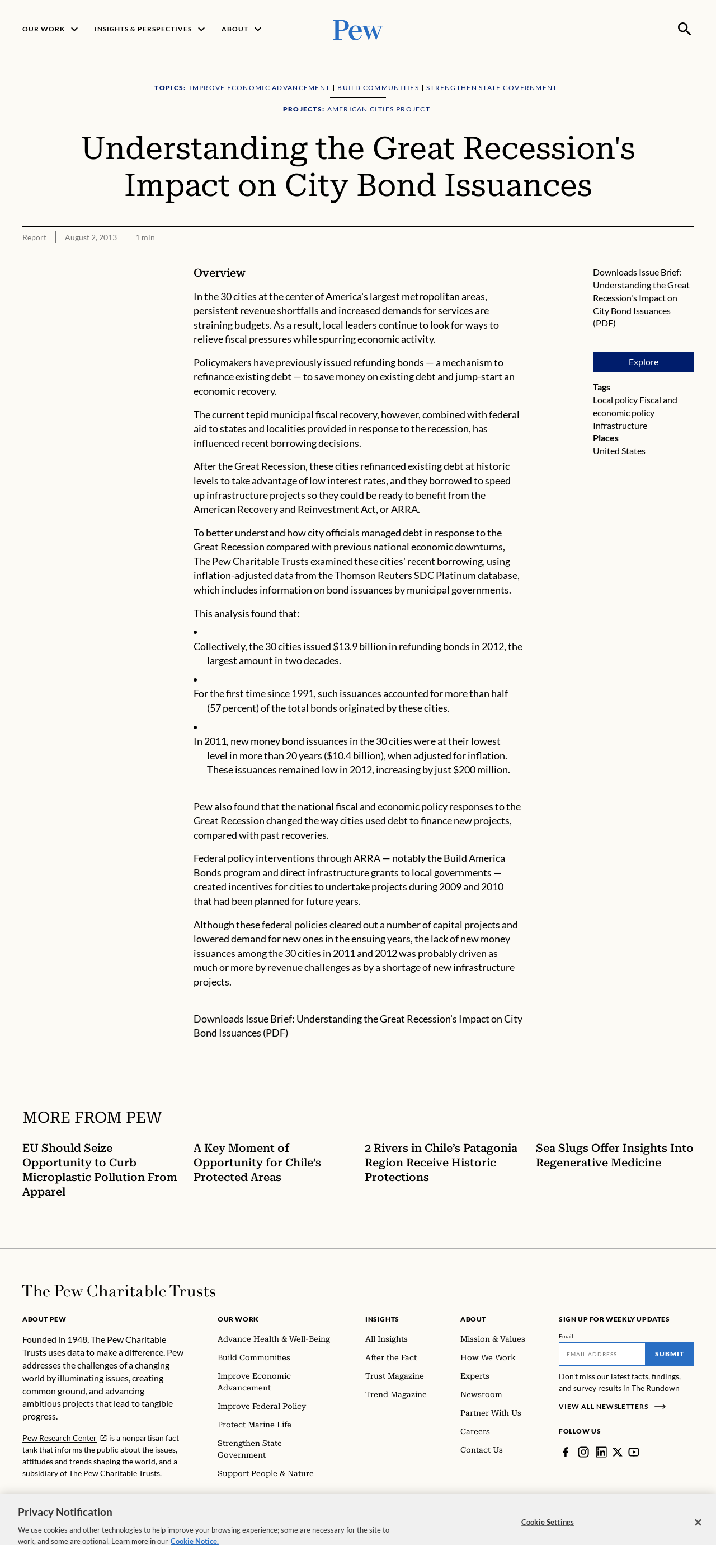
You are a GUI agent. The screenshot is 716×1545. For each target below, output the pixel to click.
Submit (669, 1354)
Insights (382, 1319)
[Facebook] (565, 1452)
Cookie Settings (547, 1529)
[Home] (118, 1291)
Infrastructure (620, 425)
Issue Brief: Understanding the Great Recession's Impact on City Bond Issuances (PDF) (641, 297)
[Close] (698, 1530)
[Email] (602, 1354)
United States (619, 450)
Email (566, 1336)
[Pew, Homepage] (358, 28)
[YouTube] (633, 1452)
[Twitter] (618, 1452)
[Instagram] (583, 1452)
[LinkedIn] (601, 1452)
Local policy (615, 399)
